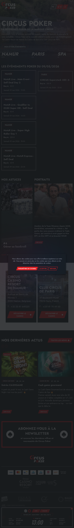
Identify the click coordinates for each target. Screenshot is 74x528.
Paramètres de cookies (27, 269)
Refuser (53, 269)
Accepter (43, 269)
